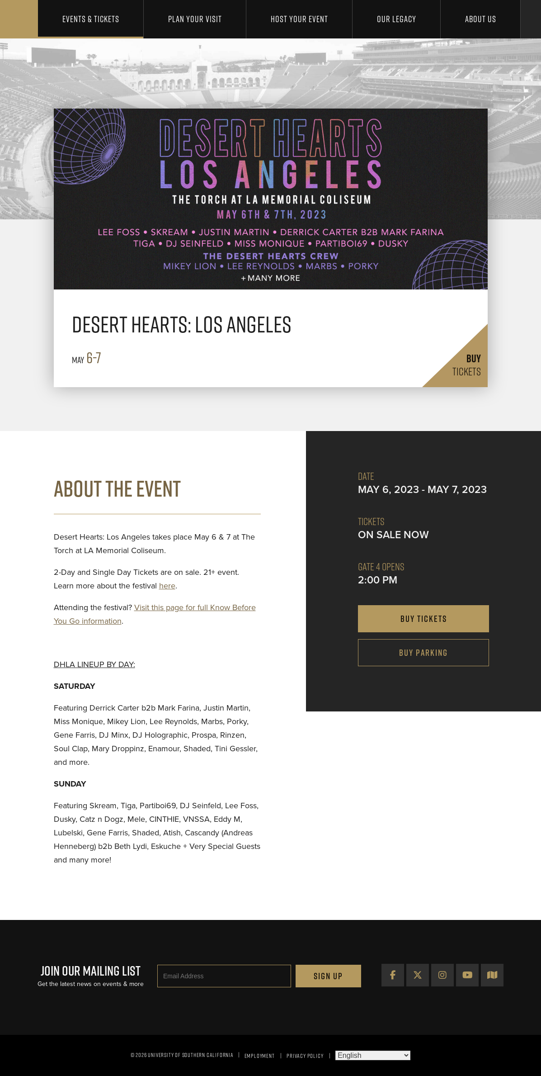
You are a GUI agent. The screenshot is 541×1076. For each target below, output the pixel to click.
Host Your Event (299, 19)
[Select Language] (372, 1055)
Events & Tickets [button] (90, 19)
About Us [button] (480, 19)
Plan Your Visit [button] (195, 19)
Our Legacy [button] (396, 19)
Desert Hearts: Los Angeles (182, 324)
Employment (260, 1056)
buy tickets (423, 618)
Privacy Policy (305, 1056)
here (167, 586)
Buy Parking (423, 652)
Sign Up (328, 976)
